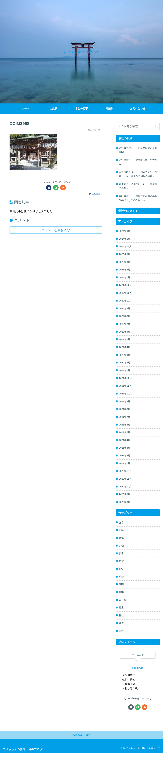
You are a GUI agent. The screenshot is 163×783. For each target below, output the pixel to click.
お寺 (121, 545)
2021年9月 (125, 419)
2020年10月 (126, 508)
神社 (121, 643)
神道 (121, 651)
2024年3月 (125, 239)
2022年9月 (125, 321)
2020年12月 (126, 492)
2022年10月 (126, 313)
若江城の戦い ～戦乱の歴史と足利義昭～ (138, 150)
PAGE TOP (81, 764)
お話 (121, 553)
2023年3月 (125, 272)
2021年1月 (125, 484)
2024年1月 (125, 247)
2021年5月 (125, 451)
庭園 (121, 610)
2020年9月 (125, 516)
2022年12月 (126, 296)
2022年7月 (125, 337)
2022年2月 (125, 378)
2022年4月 (125, 362)
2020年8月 (125, 524)
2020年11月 (126, 500)
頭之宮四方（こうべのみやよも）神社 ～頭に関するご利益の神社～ (138, 178)
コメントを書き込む (55, 230)
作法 (121, 594)
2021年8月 (125, 427)
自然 (121, 659)
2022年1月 (125, 386)
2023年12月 (126, 256)
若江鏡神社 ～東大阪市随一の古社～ (138, 163)
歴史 (121, 635)
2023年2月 (125, 280)
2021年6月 (125, 443)
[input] (137, 126)
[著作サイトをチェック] (48, 187)
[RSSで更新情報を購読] (63, 187)
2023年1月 (125, 288)
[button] (156, 126)
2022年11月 (126, 305)
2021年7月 (125, 435)
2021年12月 (126, 394)
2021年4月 (125, 459)
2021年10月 (126, 410)
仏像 (121, 578)
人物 (121, 570)
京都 (121, 561)
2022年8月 (125, 329)
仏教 (121, 586)
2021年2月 (125, 476)
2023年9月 (125, 264)
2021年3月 (125, 467)
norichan (138, 696)
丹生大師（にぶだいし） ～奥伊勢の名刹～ (138, 193)
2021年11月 (126, 402)
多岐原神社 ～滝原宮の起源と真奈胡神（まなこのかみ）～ (138, 206)
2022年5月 (125, 353)
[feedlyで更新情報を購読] (56, 187)
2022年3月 (125, 370)
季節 (121, 602)
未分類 (123, 627)
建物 (121, 618)
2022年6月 (125, 345)
